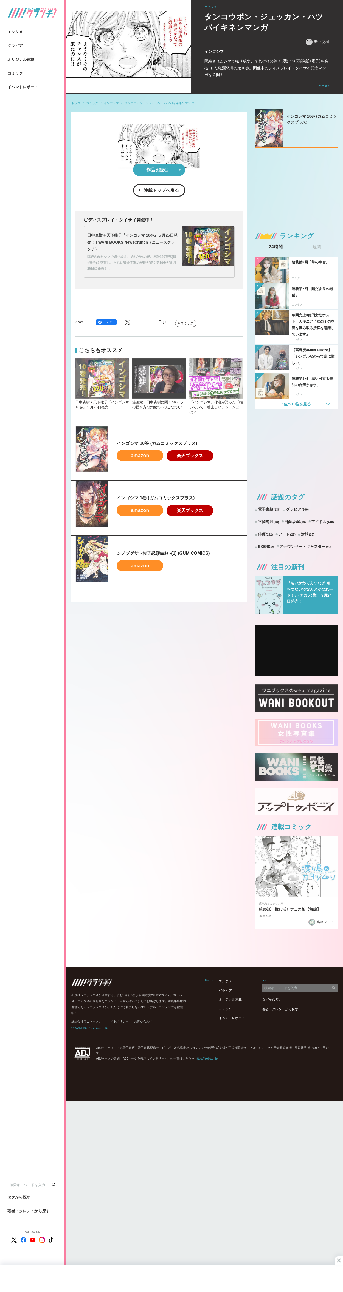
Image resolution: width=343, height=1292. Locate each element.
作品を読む (157, 169)
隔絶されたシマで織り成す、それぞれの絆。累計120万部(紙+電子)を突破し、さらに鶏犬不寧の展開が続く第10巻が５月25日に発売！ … (131, 263)
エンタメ (15, 32)
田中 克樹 (317, 42)
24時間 (276, 247)
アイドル (322, 522)
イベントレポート (22, 87)
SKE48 (266, 546)
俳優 (265, 534)
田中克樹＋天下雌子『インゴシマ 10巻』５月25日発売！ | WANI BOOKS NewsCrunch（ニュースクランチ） (132, 242)
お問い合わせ (143, 1021)
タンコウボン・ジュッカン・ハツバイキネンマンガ (159, 103)
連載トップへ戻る (161, 190)
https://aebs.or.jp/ (206, 1058)
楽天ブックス (190, 455)
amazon (140, 455)
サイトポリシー (117, 1021)
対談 (307, 534)
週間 (317, 247)
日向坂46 (295, 522)
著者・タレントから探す (28, 1211)
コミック (15, 73)
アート (287, 534)
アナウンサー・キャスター (305, 546)
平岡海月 (268, 522)
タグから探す (18, 1197)
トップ (75, 103)
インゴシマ (111, 103)
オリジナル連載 (20, 59)
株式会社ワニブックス (86, 1021)
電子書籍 (269, 509)
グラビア (15, 45)
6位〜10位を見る (296, 404)
